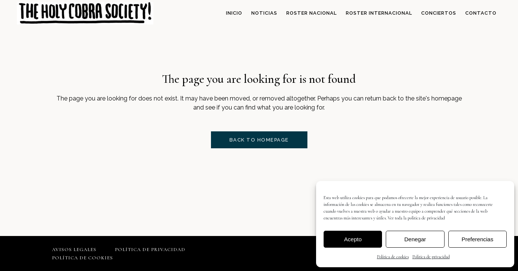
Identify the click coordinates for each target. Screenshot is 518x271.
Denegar (415, 239)
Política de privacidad (431, 256)
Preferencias (477, 239)
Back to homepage (259, 140)
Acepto (353, 239)
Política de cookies (393, 256)
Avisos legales (74, 250)
